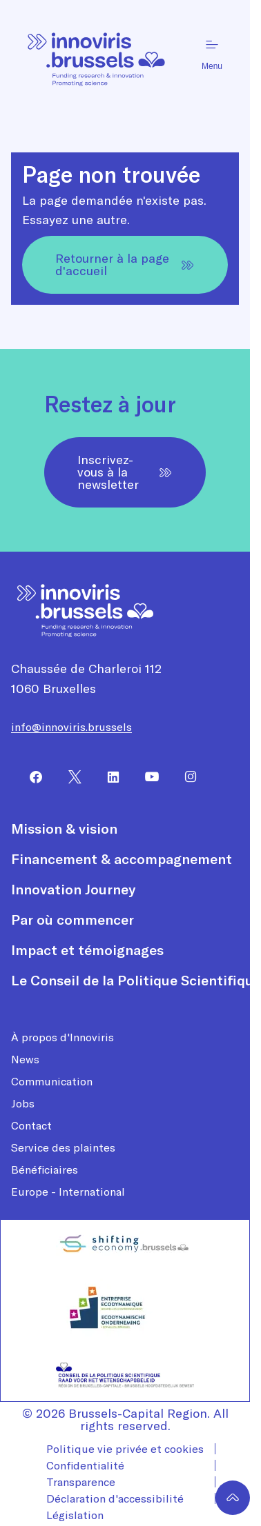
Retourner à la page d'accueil (125, 264)
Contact (31, 1125)
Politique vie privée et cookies (125, 1448)
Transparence (80, 1481)
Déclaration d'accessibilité (115, 1498)
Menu (212, 54)
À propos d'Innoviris (62, 1037)
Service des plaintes (63, 1147)
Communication (52, 1081)
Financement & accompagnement (121, 859)
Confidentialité (85, 1465)
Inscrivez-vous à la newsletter (125, 472)
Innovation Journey (73, 889)
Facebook (30, 777)
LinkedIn (107, 777)
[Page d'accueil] (97, 54)
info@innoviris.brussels (71, 726)
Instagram (185, 777)
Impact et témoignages (87, 950)
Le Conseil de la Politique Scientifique (136, 980)
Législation (75, 1514)
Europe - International (68, 1191)
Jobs (23, 1103)
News (25, 1059)
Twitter (69, 777)
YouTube (146, 777)
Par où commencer (72, 920)
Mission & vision (64, 829)
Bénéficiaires (44, 1169)
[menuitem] (30, 777)
